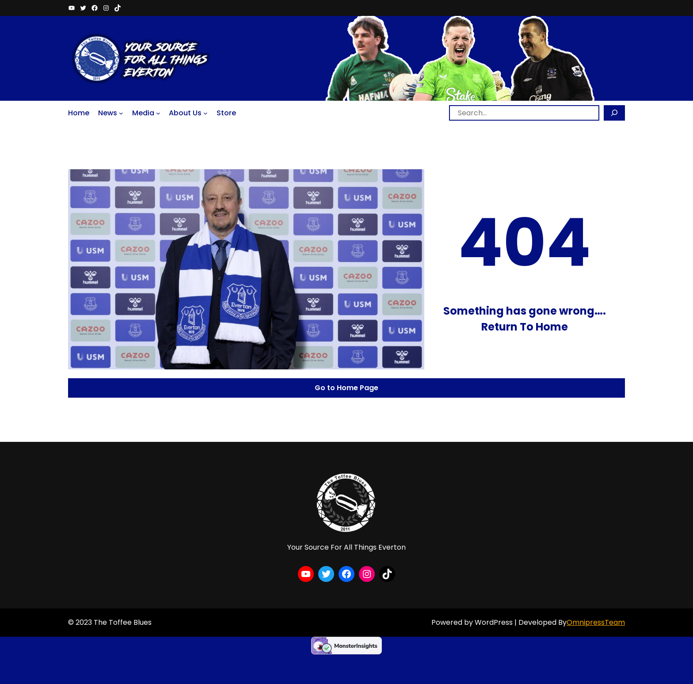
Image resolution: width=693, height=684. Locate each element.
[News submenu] (121, 112)
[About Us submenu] (205, 112)
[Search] (614, 113)
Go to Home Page (346, 388)
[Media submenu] (158, 112)
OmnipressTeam (596, 622)
